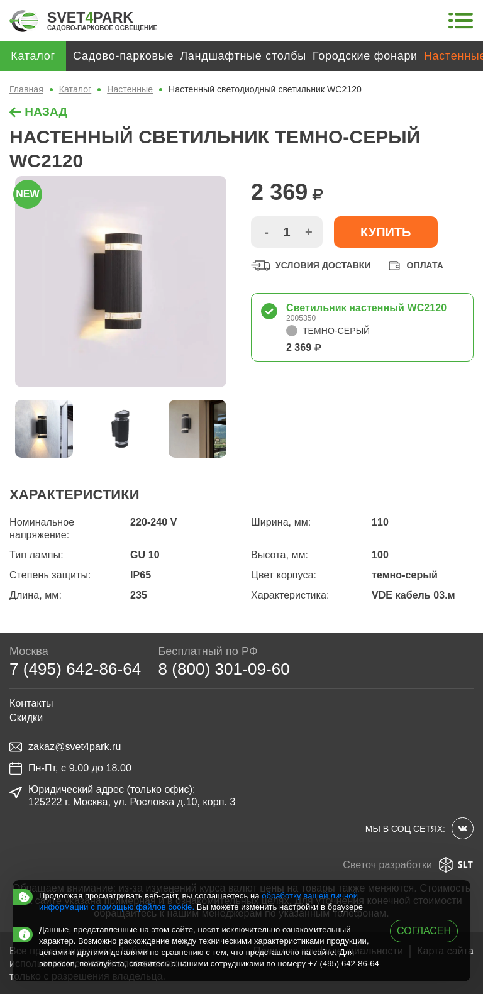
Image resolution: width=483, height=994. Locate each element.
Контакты (31, 703)
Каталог (75, 89)
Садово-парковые (123, 56)
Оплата (414, 265)
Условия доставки (311, 265)
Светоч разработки (408, 865)
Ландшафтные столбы (243, 56)
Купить (385, 232)
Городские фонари (365, 56)
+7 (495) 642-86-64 (343, 963)
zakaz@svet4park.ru (65, 746)
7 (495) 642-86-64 (75, 669)
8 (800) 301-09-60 (223, 669)
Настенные (130, 89)
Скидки (26, 717)
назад (38, 111)
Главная (26, 89)
